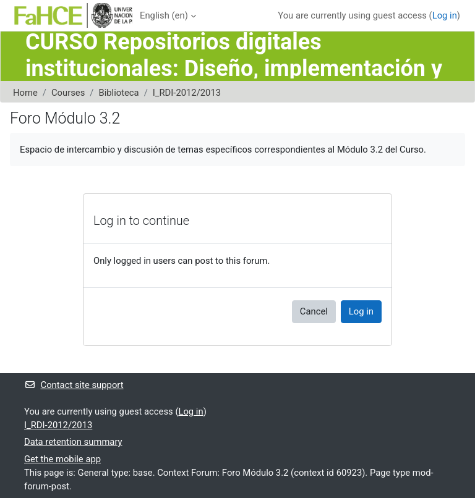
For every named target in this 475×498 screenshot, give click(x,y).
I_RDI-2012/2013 (187, 92)
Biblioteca (118, 92)
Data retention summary (73, 441)
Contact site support (74, 384)
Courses (68, 92)
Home (25, 92)
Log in (444, 15)
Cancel (314, 311)
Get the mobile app (62, 459)
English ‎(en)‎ (164, 15)
